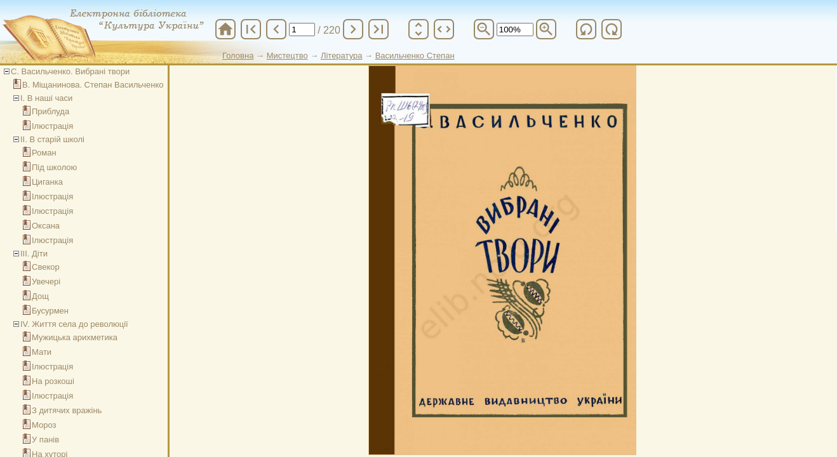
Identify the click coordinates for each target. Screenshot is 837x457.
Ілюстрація (52, 126)
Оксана (46, 225)
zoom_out (484, 29)
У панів (45, 439)
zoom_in (546, 29)
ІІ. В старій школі (52, 139)
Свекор (46, 267)
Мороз (44, 425)
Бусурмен (50, 310)
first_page (251, 29)
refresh (586, 29)
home (225, 29)
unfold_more (418, 29)
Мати (41, 352)
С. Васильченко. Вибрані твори (70, 71)
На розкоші (53, 381)
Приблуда (50, 111)
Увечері (46, 281)
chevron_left (276, 29)
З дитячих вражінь (67, 410)
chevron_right (353, 29)
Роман (44, 152)
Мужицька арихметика (74, 337)
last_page (378, 29)
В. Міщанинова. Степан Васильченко (93, 84)
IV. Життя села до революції (74, 324)
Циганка (47, 182)
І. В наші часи (46, 98)
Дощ (40, 296)
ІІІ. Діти (34, 253)
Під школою (54, 167)
